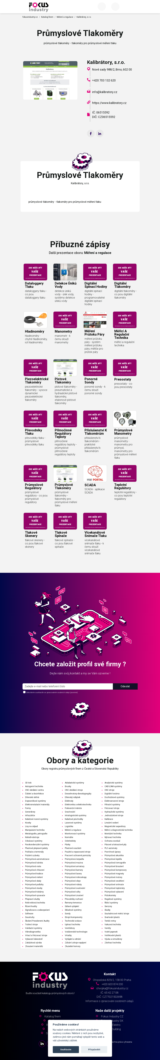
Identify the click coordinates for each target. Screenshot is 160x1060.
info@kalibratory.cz (104, 92)
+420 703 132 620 (104, 80)
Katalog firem (47, 17)
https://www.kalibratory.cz (109, 103)
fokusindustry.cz (30, 17)
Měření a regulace (65, 17)
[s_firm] (68, 699)
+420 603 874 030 (112, 984)
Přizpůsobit (94, 1049)
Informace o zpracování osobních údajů (109, 1001)
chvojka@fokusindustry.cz (112, 988)
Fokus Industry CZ (112, 1016)
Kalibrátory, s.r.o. (84, 17)
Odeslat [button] (125, 699)
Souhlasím (65, 1049)
